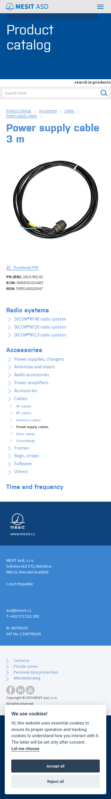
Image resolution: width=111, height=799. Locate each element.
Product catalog (18, 110)
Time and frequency (34, 486)
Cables (69, 110)
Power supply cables (21, 115)
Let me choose (25, 748)
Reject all (55, 781)
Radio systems (27, 310)
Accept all (55, 766)
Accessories (48, 110)
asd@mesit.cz (18, 610)
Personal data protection (36, 672)
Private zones (26, 666)
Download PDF (26, 267)
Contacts (22, 660)
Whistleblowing (27, 678)
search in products (92, 82)
